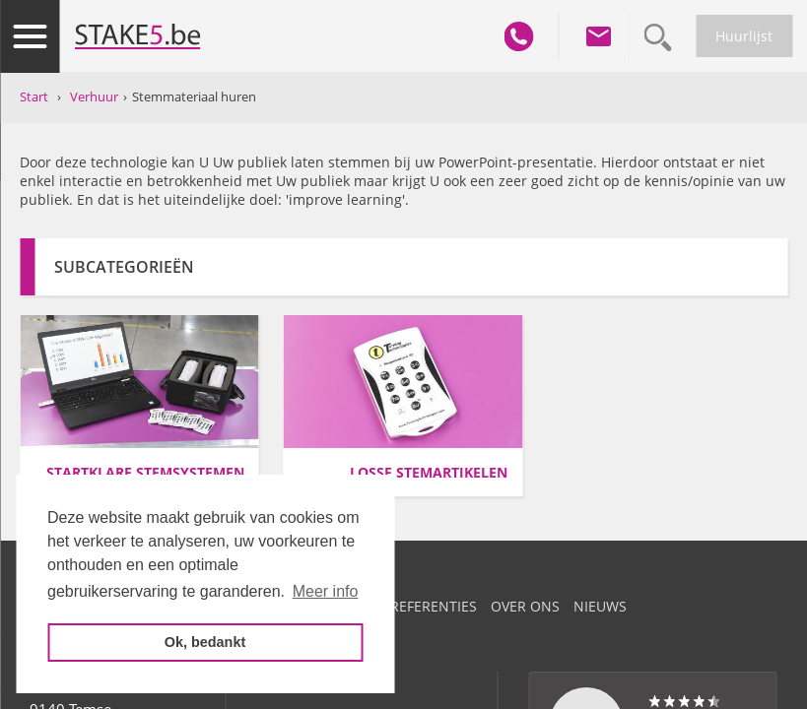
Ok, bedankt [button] (205, 642)
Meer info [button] (326, 591)
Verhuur (94, 96)
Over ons (525, 606)
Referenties (433, 606)
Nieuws (600, 606)
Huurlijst (744, 36)
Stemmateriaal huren (194, 96)
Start (34, 96)
